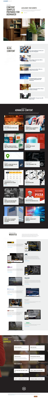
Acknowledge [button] (35, 396)
